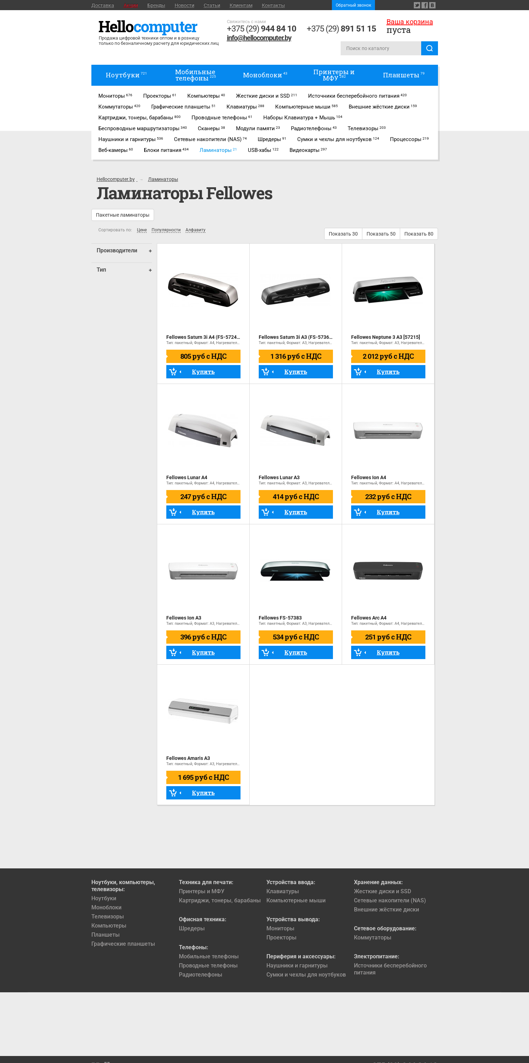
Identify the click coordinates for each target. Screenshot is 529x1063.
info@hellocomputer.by (259, 38)
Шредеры (192, 928)
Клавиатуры (282, 891)
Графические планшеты (123, 943)
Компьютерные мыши (296, 900)
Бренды (156, 5)
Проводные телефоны (208, 965)
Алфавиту (196, 230)
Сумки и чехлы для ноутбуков (306, 974)
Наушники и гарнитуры (297, 965)
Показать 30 (343, 234)
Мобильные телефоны (209, 956)
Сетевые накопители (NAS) (390, 900)
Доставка (102, 5)
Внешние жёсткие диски (386, 909)
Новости (184, 5)
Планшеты (105, 934)
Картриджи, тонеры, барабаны (220, 900)
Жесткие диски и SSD (382, 891)
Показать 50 (381, 234)
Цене (142, 230)
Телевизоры (107, 916)
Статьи (212, 5)
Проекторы (281, 937)
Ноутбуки (103, 898)
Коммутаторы (372, 937)
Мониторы (280, 928)
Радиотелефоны (200, 974)
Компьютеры (108, 925)
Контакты (273, 5)
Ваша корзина (410, 22)
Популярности (166, 230)
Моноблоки (106, 907)
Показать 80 (418, 234)
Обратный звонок (353, 5)
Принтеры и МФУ (201, 891)
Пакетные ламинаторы (122, 215)
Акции (131, 5)
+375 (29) (261, 29)
